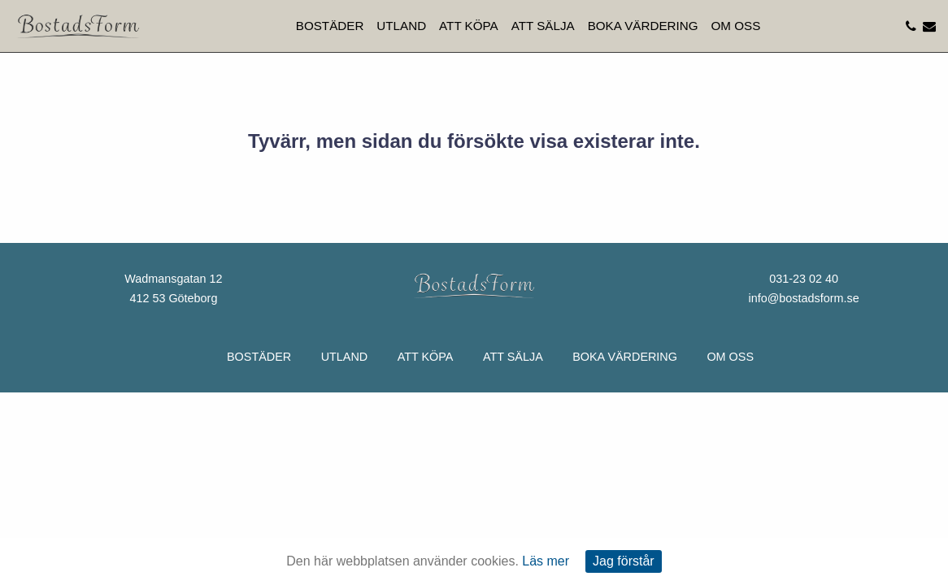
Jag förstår (623, 561)
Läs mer (545, 561)
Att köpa (468, 25)
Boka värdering (643, 25)
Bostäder (330, 25)
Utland (401, 25)
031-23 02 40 (803, 278)
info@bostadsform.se (803, 298)
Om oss (736, 25)
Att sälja (543, 25)
